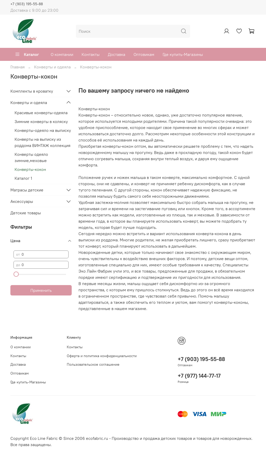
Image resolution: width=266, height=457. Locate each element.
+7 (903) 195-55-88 (26, 4)
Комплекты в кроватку (31, 91)
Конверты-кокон (30, 169)
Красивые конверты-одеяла (41, 112)
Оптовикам (144, 54)
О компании (62, 54)
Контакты (90, 54)
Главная (17, 66)
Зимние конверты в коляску (41, 121)
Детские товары (25, 212)
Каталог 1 (23, 178)
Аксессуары (21, 201)
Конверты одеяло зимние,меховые (31, 157)
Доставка (116, 54)
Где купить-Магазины (183, 54)
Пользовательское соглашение (93, 364)
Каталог (27, 54)
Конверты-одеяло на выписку (43, 130)
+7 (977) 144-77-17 (199, 375)
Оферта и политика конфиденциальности (102, 355)
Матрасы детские (26, 189)
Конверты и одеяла (52, 66)
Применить (41, 290)
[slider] (16, 274)
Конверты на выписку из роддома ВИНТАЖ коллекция (42, 142)
